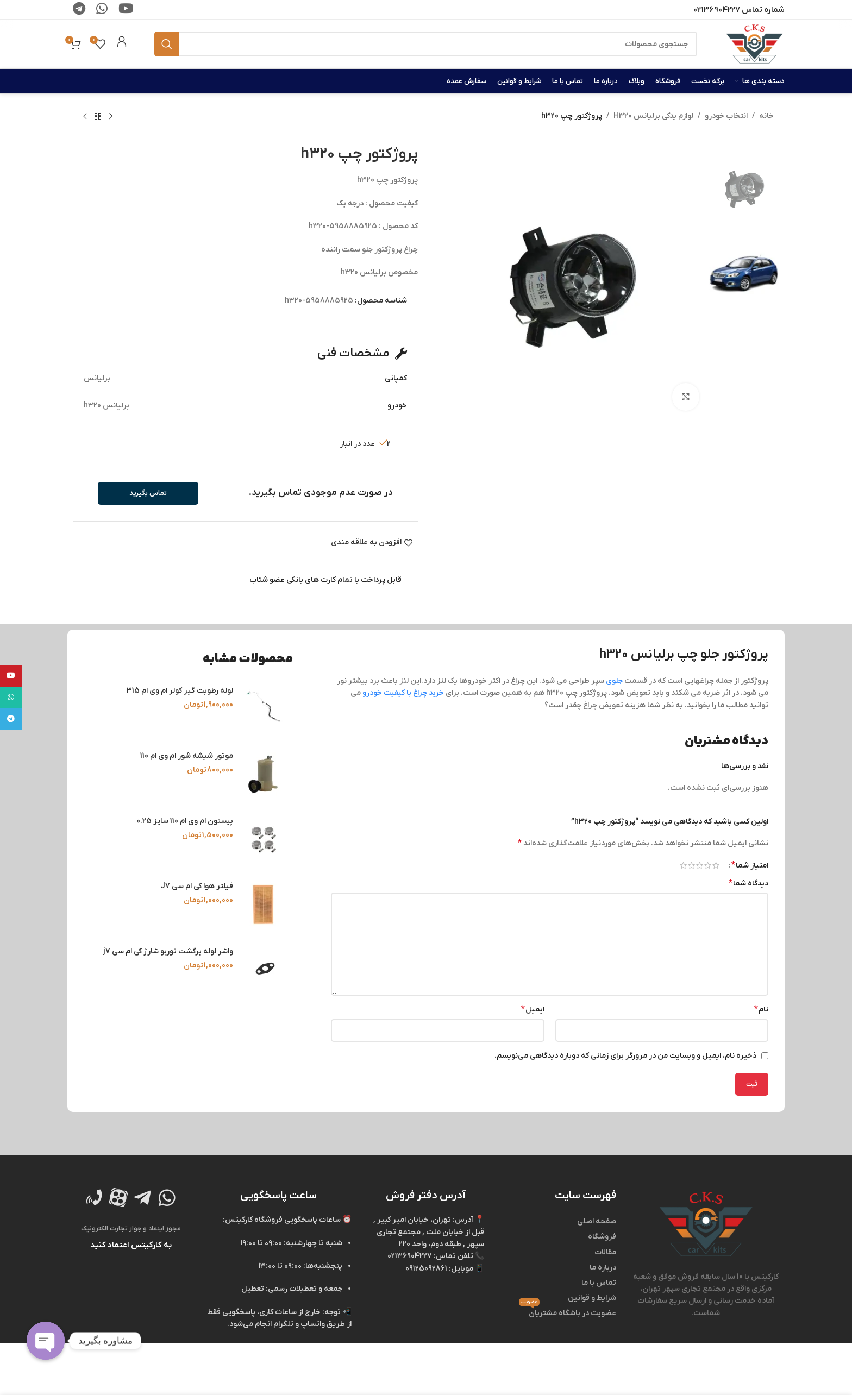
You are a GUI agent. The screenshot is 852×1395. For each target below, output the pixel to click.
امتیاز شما (749, 865)
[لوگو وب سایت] (754, 44)
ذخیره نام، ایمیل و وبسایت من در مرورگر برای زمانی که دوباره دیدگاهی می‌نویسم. (625, 1056)
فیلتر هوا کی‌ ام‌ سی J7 (196, 886)
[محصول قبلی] (110, 116)
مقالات (605, 1252)
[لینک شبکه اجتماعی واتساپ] (11, 697)
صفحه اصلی (596, 1221)
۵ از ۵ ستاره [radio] (683, 865)
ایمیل (532, 1009)
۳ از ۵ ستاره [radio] (700, 865)
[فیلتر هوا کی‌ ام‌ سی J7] (263, 904)
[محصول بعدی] (84, 116)
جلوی (614, 681)
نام (761, 1009)
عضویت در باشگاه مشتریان (567, 1312)
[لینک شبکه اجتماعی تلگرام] (11, 719)
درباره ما (603, 1267)
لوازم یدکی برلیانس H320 (653, 116)
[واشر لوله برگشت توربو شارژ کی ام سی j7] (263, 969)
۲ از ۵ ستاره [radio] (708, 865)
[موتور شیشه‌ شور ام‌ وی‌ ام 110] (263, 774)
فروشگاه (602, 1236)
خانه (766, 116)
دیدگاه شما (748, 883)
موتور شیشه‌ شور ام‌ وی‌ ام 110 (186, 756)
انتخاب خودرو (726, 116)
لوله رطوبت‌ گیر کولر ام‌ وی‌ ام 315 (180, 691)
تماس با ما (598, 1283)
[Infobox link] (121, 44)
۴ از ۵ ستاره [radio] (691, 865)
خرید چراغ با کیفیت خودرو (403, 693)
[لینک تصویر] (706, 1223)
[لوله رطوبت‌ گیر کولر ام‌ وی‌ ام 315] (263, 709)
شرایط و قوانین (592, 1298)
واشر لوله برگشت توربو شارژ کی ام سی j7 (168, 951)
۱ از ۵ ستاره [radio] (716, 865)
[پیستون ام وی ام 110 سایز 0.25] (263, 839)
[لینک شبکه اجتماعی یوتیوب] (11, 676)
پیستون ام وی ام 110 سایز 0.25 (184, 821)
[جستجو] (425, 44)
